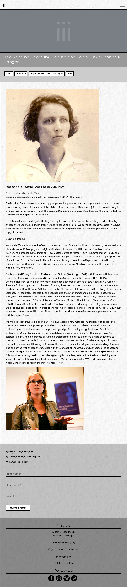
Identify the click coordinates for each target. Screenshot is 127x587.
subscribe (18, 508)
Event (8, 74)
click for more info (64, 563)
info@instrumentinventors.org (63, 549)
